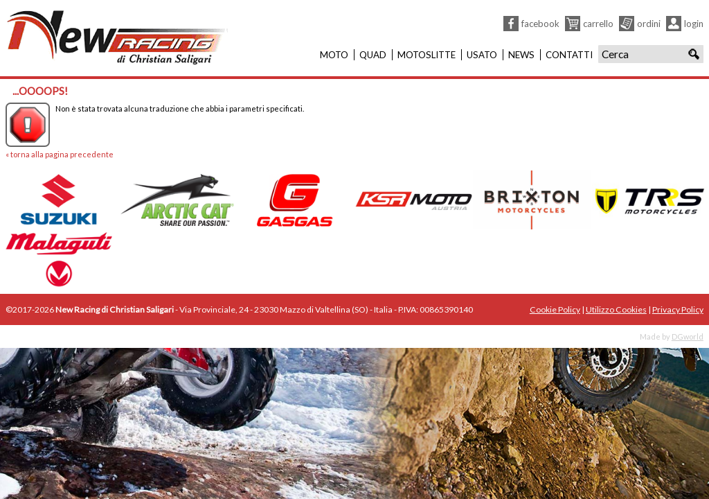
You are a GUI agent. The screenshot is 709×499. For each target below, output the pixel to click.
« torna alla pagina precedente (60, 154)
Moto (334, 54)
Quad (372, 54)
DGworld (687, 336)
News (521, 54)
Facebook (540, 23)
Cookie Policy (555, 309)
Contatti (569, 54)
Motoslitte (426, 54)
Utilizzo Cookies (616, 309)
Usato (482, 54)
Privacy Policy (677, 309)
